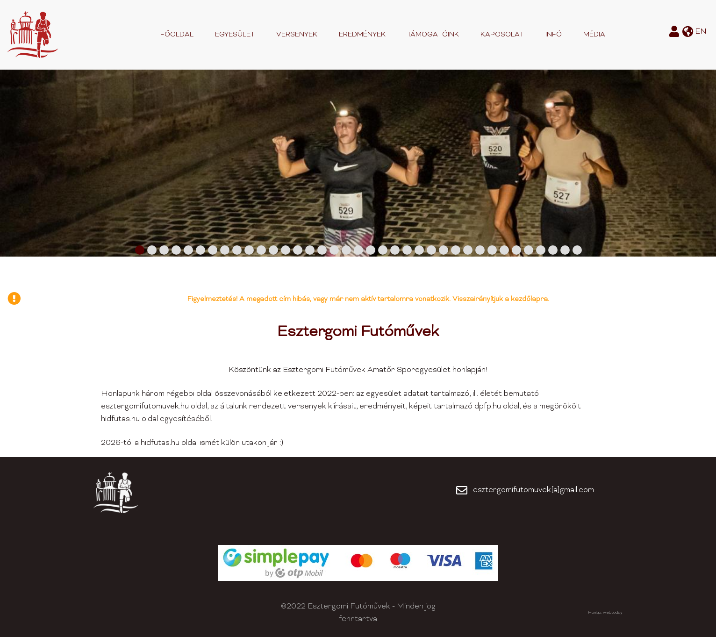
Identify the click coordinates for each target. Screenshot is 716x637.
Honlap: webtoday (605, 613)
